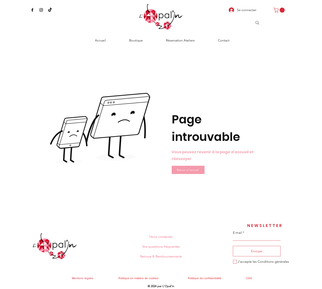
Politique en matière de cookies (138, 278)
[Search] (257, 22)
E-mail (237, 232)
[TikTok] (50, 10)
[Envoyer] (257, 251)
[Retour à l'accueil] (188, 170)
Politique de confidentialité (204, 278)
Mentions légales (82, 278)
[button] (280, 10)
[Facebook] (32, 10)
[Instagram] (41, 10)
